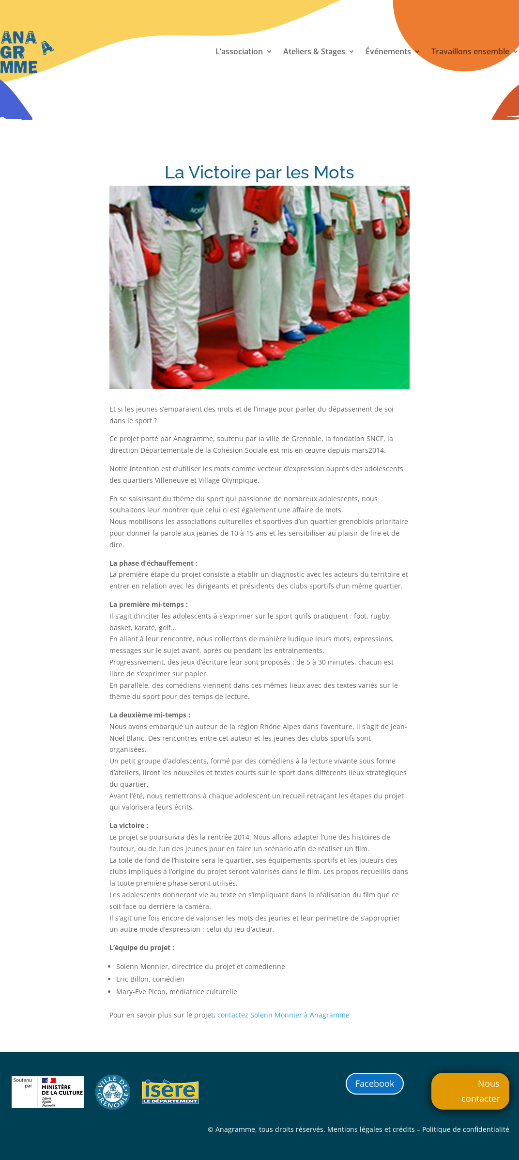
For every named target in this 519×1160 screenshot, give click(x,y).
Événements (388, 52)
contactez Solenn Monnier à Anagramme (283, 1014)
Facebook (374, 1083)
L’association (239, 52)
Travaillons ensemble (470, 52)
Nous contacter (480, 1091)
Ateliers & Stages (314, 52)
